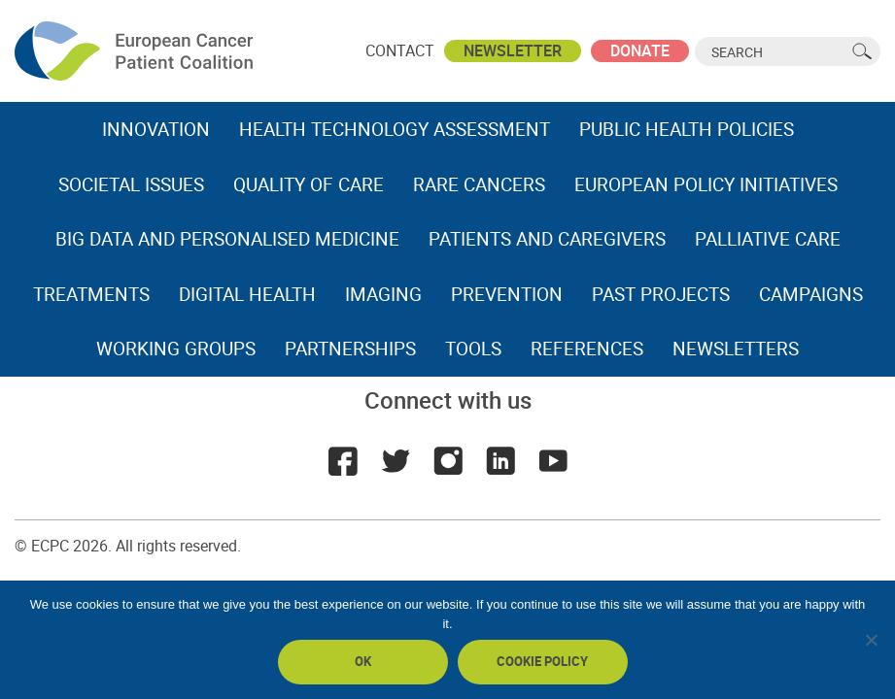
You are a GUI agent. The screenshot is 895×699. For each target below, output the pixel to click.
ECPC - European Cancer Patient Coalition (136, 51)
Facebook (343, 461)
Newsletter (513, 50)
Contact (399, 50)
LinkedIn (500, 461)
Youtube (553, 461)
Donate (640, 50)
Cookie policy (542, 661)
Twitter (395, 461)
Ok (363, 661)
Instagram (448, 461)
